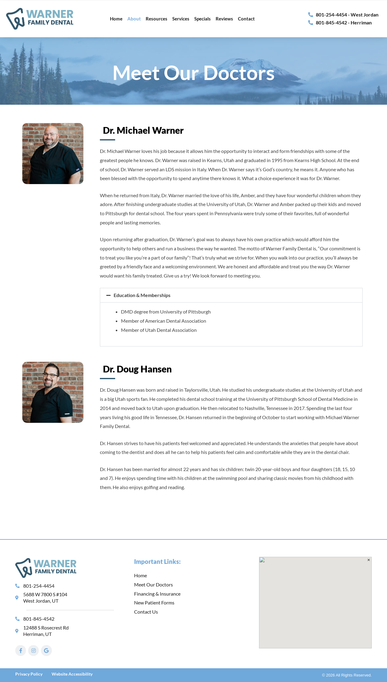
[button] (231, 295)
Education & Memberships (142, 295)
